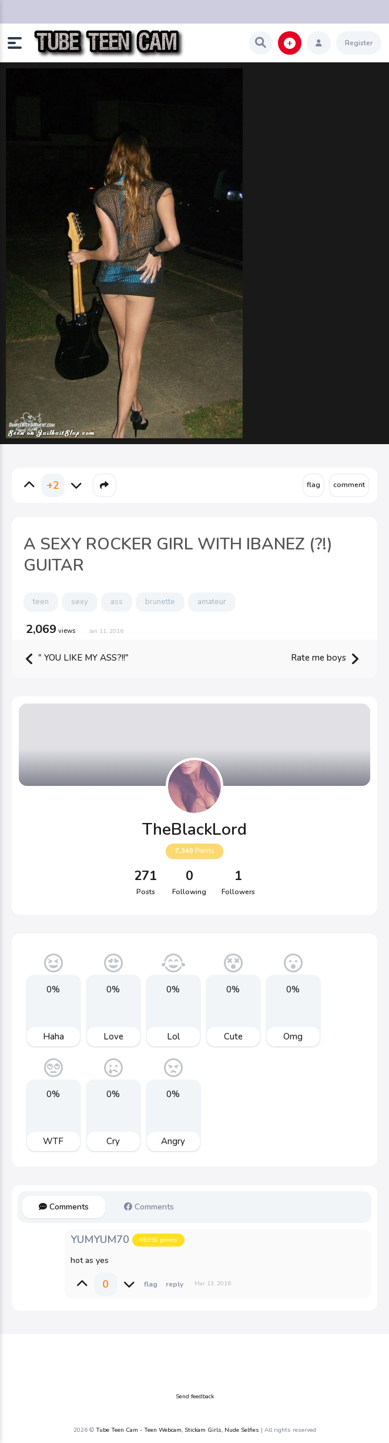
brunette (160, 601)
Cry (113, 1141)
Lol (173, 1036)
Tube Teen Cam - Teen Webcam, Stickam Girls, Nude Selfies (177, 1430)
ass (116, 601)
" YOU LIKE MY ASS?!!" (77, 658)
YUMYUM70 (100, 1239)
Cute (233, 1036)
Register (359, 43)
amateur (211, 601)
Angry (173, 1141)
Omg (293, 1036)
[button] (19, 43)
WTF (53, 1141)
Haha (53, 1036)
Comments (64, 1206)
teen (41, 601)
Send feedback (195, 1396)
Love (113, 1036)
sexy (79, 601)
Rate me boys (324, 658)
